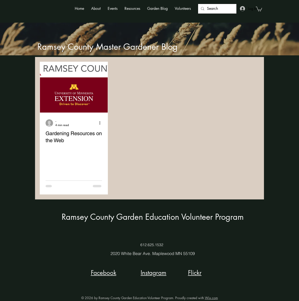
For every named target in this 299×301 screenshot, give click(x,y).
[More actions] (101, 123)
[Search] (217, 9)
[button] (96, 9)
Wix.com (211, 298)
